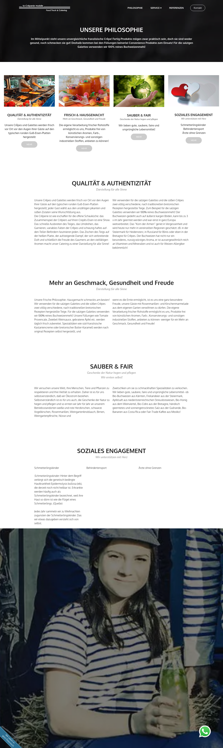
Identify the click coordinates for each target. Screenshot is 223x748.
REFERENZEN (176, 7)
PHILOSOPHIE (135, 7)
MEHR (29, 144)
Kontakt (198, 7)
